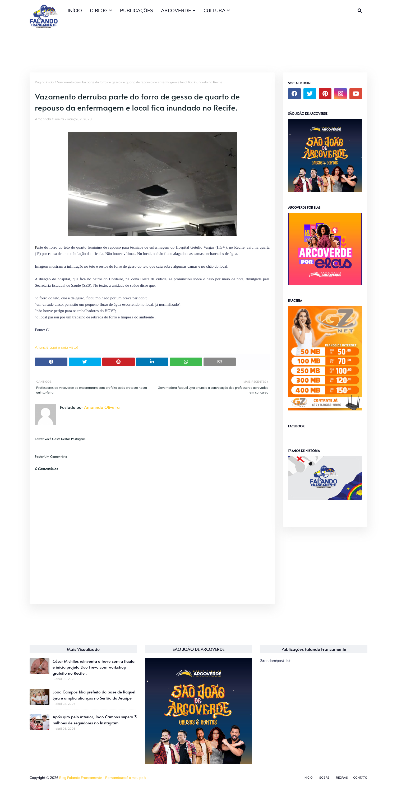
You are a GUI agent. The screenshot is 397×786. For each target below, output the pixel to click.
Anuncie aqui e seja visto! (56, 347)
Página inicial (44, 82)
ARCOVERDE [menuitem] (176, 10)
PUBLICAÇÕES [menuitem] (136, 10)
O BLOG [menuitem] (99, 10)
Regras (342, 777)
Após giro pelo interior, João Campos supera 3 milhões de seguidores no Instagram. (95, 719)
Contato (360, 777)
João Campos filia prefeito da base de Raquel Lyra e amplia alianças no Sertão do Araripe (94, 695)
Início (308, 777)
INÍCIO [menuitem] (75, 10)
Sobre (324, 777)
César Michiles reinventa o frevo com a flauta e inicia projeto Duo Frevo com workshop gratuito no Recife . (94, 667)
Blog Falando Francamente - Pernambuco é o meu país (102, 777)
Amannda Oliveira (49, 119)
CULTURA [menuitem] (214, 10)
